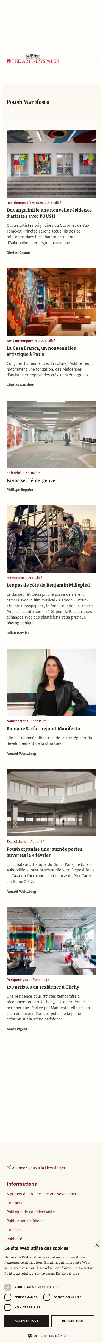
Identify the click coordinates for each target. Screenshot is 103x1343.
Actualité (54, 202)
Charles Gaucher (20, 384)
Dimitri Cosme (18, 252)
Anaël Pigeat (17, 1029)
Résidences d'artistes (25, 202)
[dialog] (51, 1291)
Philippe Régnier (20, 489)
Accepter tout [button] (26, 1321)
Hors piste (15, 577)
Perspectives (17, 979)
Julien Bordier (18, 633)
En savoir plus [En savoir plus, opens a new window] (68, 1273)
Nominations (17, 721)
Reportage (41, 979)
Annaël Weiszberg (21, 753)
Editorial (14, 473)
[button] (49, 1336)
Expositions (16, 841)
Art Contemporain (22, 340)
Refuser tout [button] (73, 1321)
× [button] (97, 1246)
